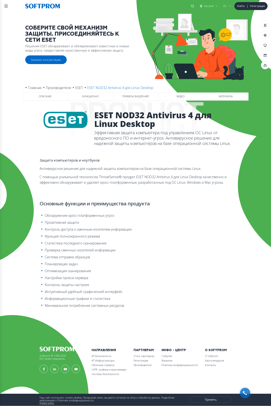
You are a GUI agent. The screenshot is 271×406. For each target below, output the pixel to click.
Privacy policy (47, 403)
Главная (34, 87)
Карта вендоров (214, 360)
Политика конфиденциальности (180, 365)
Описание (45, 96)
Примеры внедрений (135, 96)
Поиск (192, 6)
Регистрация (257, 6)
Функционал (90, 96)
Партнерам (144, 350)
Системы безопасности (105, 374)
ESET (79, 87)
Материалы (226, 96)
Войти (241, 6)
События (167, 356)
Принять (211, 399)
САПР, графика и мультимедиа (109, 369)
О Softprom (216, 350)
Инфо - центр (174, 350)
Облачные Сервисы (103, 365)
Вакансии (167, 360)
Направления (104, 350)
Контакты (210, 365)
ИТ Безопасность (101, 356)
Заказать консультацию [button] (46, 60)
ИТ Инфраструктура (103, 360)
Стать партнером (144, 356)
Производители (58, 87)
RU (224, 6)
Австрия (208, 6)
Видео (181, 96)
